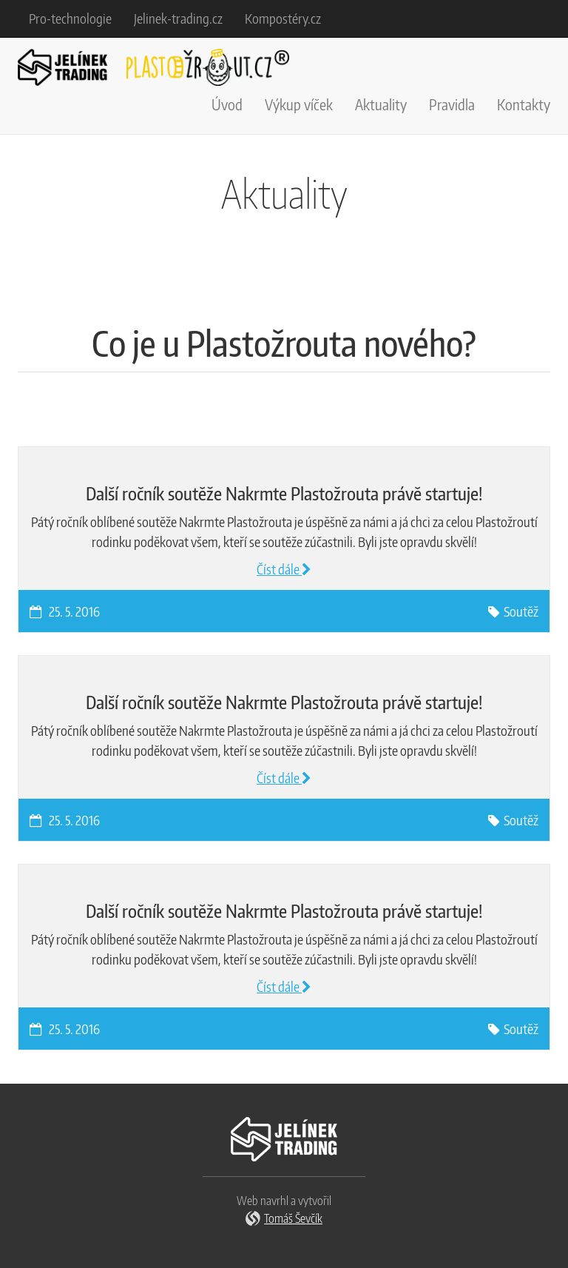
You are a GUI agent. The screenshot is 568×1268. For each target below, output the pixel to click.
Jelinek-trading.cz (178, 18)
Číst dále (284, 568)
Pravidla (452, 104)
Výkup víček (299, 104)
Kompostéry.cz (283, 18)
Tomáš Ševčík (293, 1218)
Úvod (227, 104)
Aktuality (381, 104)
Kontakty (523, 104)
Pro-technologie (70, 18)
